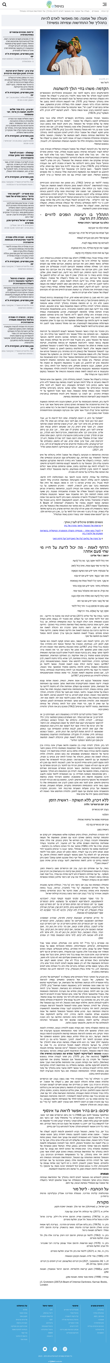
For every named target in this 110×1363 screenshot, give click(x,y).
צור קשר (24, 1333)
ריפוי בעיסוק (48, 1313)
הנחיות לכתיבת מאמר (19, 1329)
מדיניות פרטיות (21, 1319)
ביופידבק (49, 1323)
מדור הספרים (73, 1323)
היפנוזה (50, 1336)
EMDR (50, 1333)
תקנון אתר (23, 1316)
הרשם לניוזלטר (21, 1336)
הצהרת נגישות (22, 1323)
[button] (4, 4)
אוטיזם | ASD (99, 1316)
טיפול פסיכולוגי (47, 1329)
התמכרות (100, 1333)
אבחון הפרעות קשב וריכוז (69, 1329)
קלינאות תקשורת (46, 1316)
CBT (51, 1310)
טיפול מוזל (74, 1313)
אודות (25, 1310)
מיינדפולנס (100, 1329)
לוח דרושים (74, 1326)
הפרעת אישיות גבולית (96, 1326)
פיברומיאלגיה (99, 1323)
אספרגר (101, 1319)
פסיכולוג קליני (98, 1313)
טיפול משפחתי (47, 1326)
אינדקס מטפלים (72, 1333)
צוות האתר (23, 1313)
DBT (51, 1319)
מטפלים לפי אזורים (71, 1310)
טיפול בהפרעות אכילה (70, 1319)
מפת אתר (23, 1339)
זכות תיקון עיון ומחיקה (19, 1326)
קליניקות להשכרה (71, 1316)
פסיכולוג (100, 1310)
